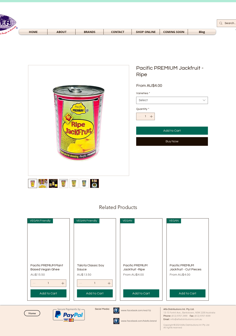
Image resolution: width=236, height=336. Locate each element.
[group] (118, 259)
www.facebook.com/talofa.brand (139, 321)
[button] (146, 32)
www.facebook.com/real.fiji (136, 310)
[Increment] (151, 116)
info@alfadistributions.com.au (186, 319)
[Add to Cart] (48, 293)
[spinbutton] (145, 116)
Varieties (143, 93)
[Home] (32, 313)
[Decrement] (139, 116)
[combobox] (172, 100)
